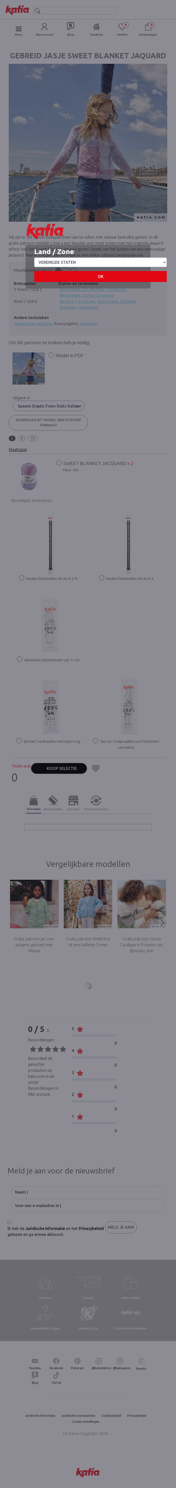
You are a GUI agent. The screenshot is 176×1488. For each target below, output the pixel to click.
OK (101, 276)
